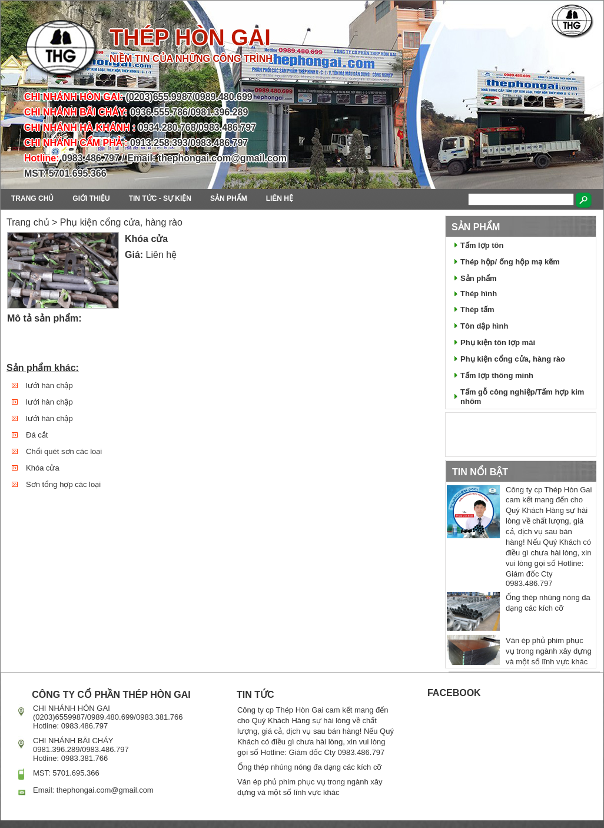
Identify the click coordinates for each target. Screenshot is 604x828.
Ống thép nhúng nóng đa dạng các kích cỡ (309, 767)
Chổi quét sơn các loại (64, 451)
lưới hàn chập (49, 385)
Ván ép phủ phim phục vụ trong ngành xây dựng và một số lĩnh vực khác (549, 651)
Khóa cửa (42, 467)
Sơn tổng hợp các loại (63, 484)
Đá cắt (37, 434)
